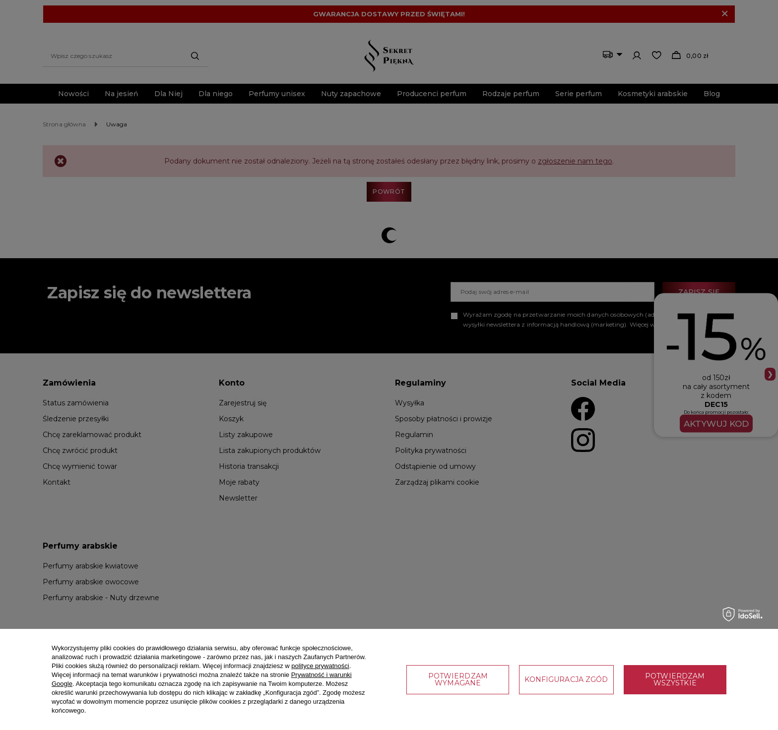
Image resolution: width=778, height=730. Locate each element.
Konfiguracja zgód (566, 679)
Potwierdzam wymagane (458, 679)
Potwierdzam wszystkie (675, 679)
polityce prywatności (320, 666)
